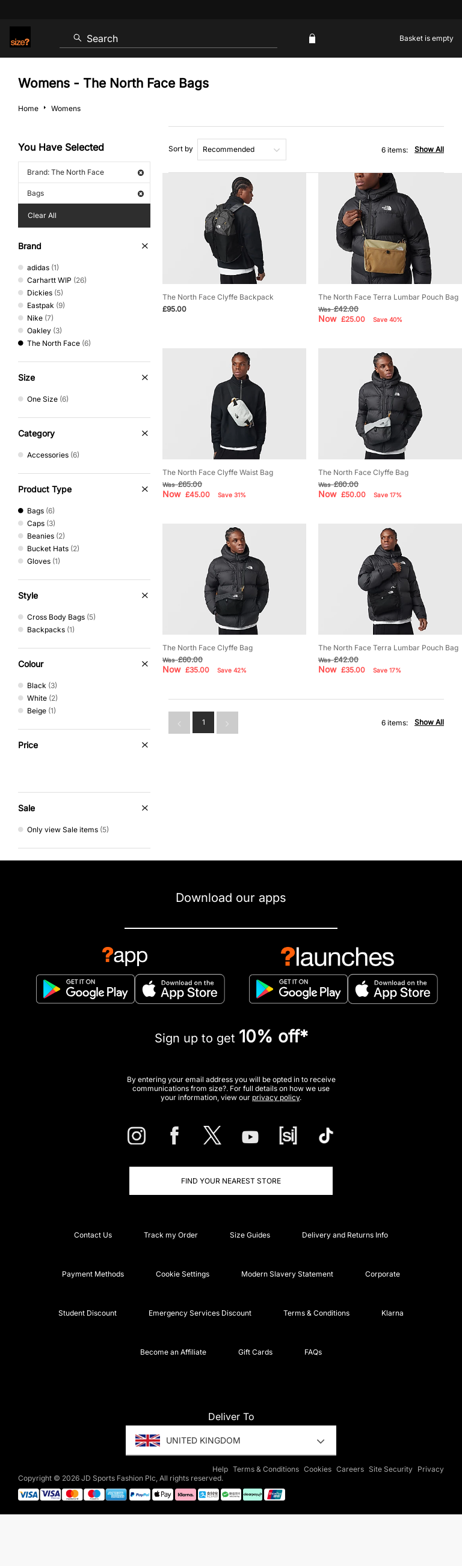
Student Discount (87, 1312)
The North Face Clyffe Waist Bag (217, 472)
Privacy (430, 1469)
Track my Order (171, 1234)
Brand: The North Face (85, 172)
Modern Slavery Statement (287, 1273)
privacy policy (276, 1097)
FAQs (313, 1351)
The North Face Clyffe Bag (363, 472)
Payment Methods (93, 1273)
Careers (350, 1469)
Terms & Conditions (316, 1312)
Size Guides (250, 1234)
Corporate (382, 1273)
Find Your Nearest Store (231, 1180)
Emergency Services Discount (200, 1312)
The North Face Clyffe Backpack (218, 296)
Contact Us (93, 1234)
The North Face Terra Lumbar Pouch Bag (388, 296)
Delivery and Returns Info (345, 1234)
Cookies (317, 1469)
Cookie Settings (182, 1273)
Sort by (180, 148)
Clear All (42, 215)
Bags (85, 193)
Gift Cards (255, 1351)
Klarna (392, 1312)
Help (220, 1469)
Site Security (391, 1469)
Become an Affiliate (173, 1351)
